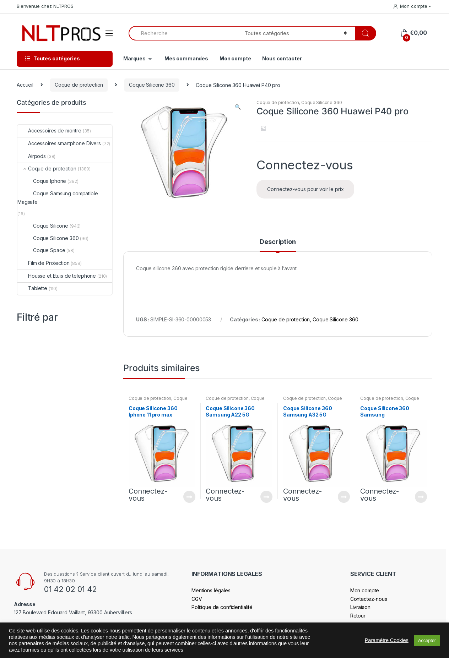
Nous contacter (282, 58)
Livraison (360, 607)
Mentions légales (211, 590)
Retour (358, 616)
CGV (196, 599)
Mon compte (410, 6)
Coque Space (41, 250)
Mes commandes (186, 58)
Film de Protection (43, 263)
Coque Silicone (42, 226)
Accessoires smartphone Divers (59, 143)
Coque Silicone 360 (151, 85)
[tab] (278, 245)
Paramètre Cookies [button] (387, 640)
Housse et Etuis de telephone (56, 276)
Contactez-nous (368, 599)
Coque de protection (79, 85)
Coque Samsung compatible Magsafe (57, 197)
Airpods (31, 156)
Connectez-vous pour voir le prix (305, 189)
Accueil (25, 85)
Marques (134, 58)
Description (278, 242)
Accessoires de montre (49, 130)
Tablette (32, 288)
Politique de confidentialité (222, 607)
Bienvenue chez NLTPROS (45, 6)
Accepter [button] (427, 640)
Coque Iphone (41, 181)
